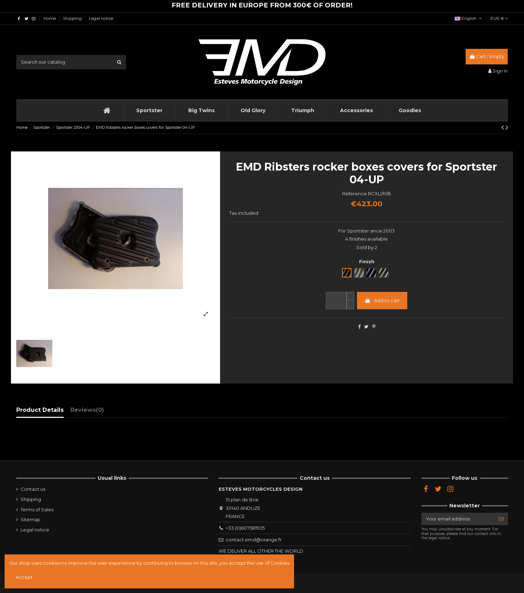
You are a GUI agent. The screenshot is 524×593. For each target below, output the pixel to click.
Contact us (33, 489)
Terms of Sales (37, 509)
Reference (354, 193)
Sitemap (30, 519)
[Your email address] (457, 519)
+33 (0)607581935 (245, 528)
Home (50, 18)
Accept (24, 577)
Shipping (73, 18)
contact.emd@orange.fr (254, 539)
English (469, 18)
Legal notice (101, 18)
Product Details (40, 410)
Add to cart (382, 300)
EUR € (499, 18)
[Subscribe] (501, 519)
